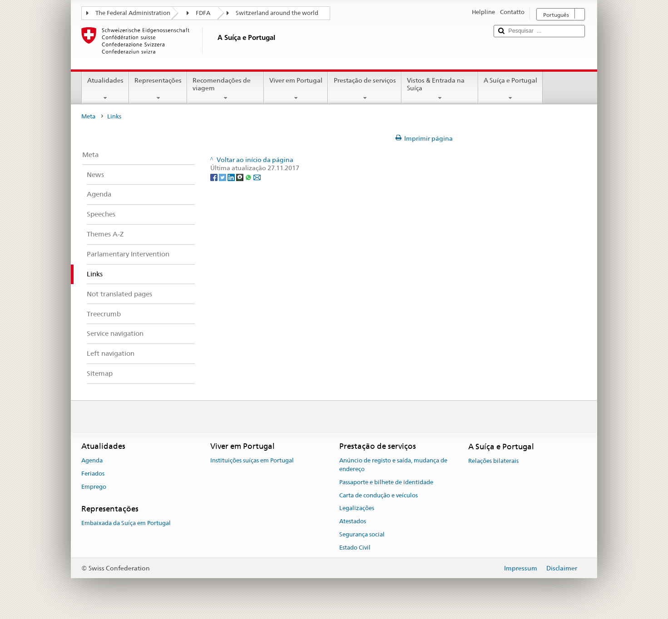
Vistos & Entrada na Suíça (440, 89)
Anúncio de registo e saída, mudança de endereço (393, 464)
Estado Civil (355, 547)
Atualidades (105, 89)
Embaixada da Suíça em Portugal (126, 523)
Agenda (92, 460)
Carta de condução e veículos (378, 495)
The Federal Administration (132, 13)
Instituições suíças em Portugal (252, 460)
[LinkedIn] (232, 176)
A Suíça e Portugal (510, 89)
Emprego (93, 486)
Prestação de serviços (364, 89)
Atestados (352, 521)
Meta (88, 116)
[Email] (257, 176)
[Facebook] (214, 176)
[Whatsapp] (249, 176)
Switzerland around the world (277, 13)
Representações (158, 89)
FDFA (203, 13)
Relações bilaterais (493, 460)
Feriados (92, 473)
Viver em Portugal (295, 89)
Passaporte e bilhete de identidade (386, 482)
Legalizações (356, 508)
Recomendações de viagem (225, 89)
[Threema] (240, 176)
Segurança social (362, 534)
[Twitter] (223, 176)
